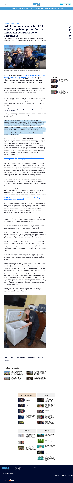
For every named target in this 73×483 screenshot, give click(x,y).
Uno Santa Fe (6, 23)
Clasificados (60, 8)
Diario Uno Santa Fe (19, 469)
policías (17, 23)
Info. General (44, 8)
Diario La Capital (18, 467)
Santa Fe (21, 8)
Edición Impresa (52, 8)
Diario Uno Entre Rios (19, 468)
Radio (35, 467)
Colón (35, 8)
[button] (2, 4)
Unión (39, 8)
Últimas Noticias (14, 8)
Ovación (31, 8)
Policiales (26, 8)
